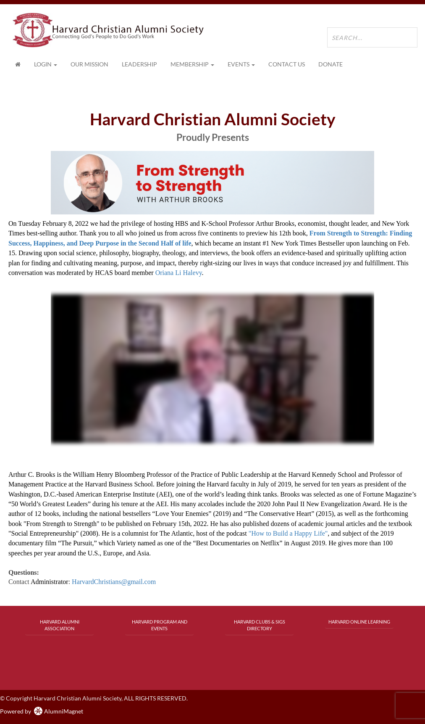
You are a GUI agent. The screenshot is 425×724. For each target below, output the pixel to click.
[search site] (372, 37)
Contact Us (286, 64)
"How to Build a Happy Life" (288, 533)
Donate (330, 64)
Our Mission (89, 64)
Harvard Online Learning (359, 621)
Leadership (139, 64)
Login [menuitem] (45, 64)
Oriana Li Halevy (178, 272)
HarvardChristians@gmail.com (114, 581)
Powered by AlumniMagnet (41, 711)
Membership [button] (192, 64)
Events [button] (241, 64)
